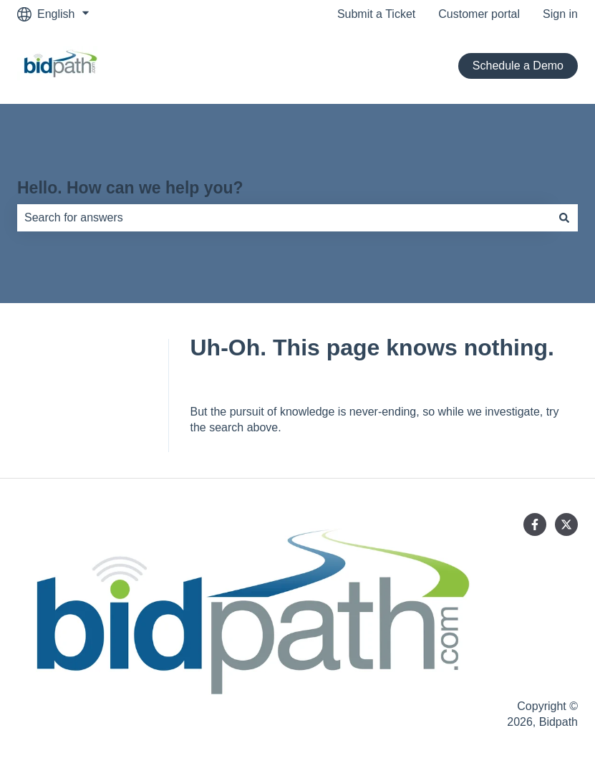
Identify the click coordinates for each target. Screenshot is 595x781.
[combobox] (284, 217)
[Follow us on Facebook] (534, 524)
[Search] (564, 217)
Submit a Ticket (376, 14)
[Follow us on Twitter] (566, 524)
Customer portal (479, 14)
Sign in (560, 14)
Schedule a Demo (518, 65)
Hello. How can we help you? (130, 187)
